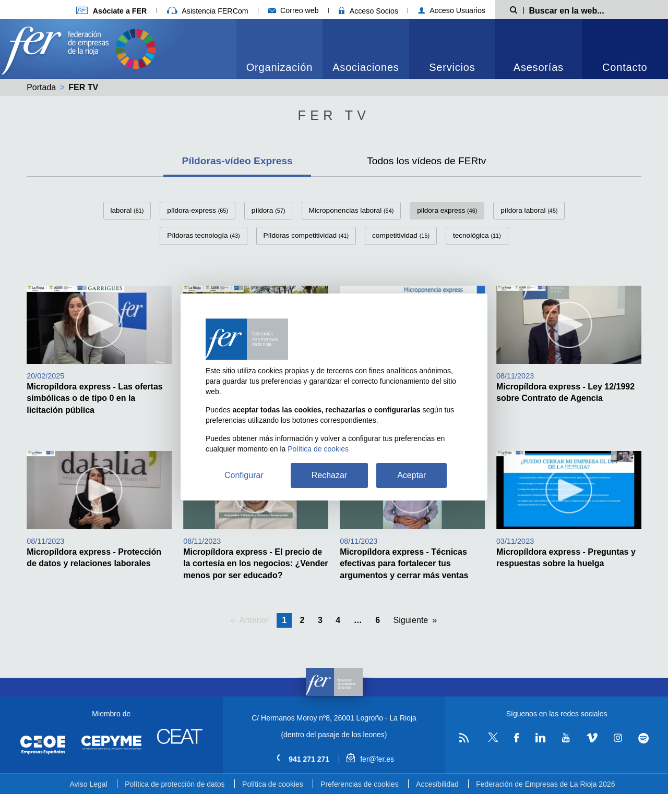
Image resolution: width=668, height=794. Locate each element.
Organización (279, 67)
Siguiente (410, 620)
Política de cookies (272, 784)
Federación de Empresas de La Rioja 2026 (545, 784)
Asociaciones (365, 67)
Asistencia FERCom (207, 11)
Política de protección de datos (174, 784)
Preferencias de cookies (359, 784)
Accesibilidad (437, 784)
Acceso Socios (368, 11)
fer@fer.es (370, 759)
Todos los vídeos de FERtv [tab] (426, 160)
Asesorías (539, 67)
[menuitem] (279, 49)
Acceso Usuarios (451, 10)
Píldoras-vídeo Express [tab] (237, 160)
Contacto (624, 67)
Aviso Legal (89, 784)
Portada (41, 87)
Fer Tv (334, 115)
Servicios (452, 67)
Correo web (293, 10)
